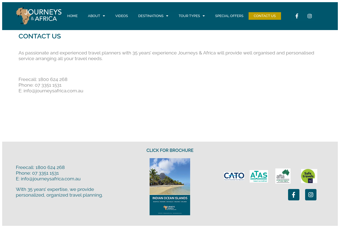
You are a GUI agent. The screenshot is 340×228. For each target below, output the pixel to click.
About (96, 16)
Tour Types (192, 16)
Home (72, 16)
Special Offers (229, 16)
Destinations (153, 16)
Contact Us (265, 16)
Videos (121, 16)
